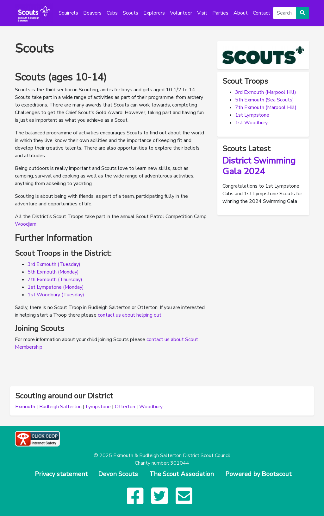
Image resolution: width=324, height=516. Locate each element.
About (241, 13)
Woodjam (25, 224)
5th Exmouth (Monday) (53, 271)
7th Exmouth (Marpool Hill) (265, 107)
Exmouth (25, 406)
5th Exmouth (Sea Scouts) (264, 99)
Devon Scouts (118, 474)
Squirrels (68, 13)
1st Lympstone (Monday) (56, 287)
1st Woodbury (251, 122)
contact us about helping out (129, 315)
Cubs (112, 13)
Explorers (154, 13)
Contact (261, 13)
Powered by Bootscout (258, 474)
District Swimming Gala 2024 (259, 166)
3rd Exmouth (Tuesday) (54, 264)
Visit (202, 13)
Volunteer (181, 13)
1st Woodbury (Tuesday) (56, 294)
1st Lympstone (252, 115)
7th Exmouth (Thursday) (55, 279)
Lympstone (98, 406)
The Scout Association (181, 474)
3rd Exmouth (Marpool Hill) (265, 92)
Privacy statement (61, 474)
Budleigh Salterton (60, 406)
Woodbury (151, 406)
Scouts (130, 13)
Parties (220, 13)
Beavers (92, 13)
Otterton (125, 406)
